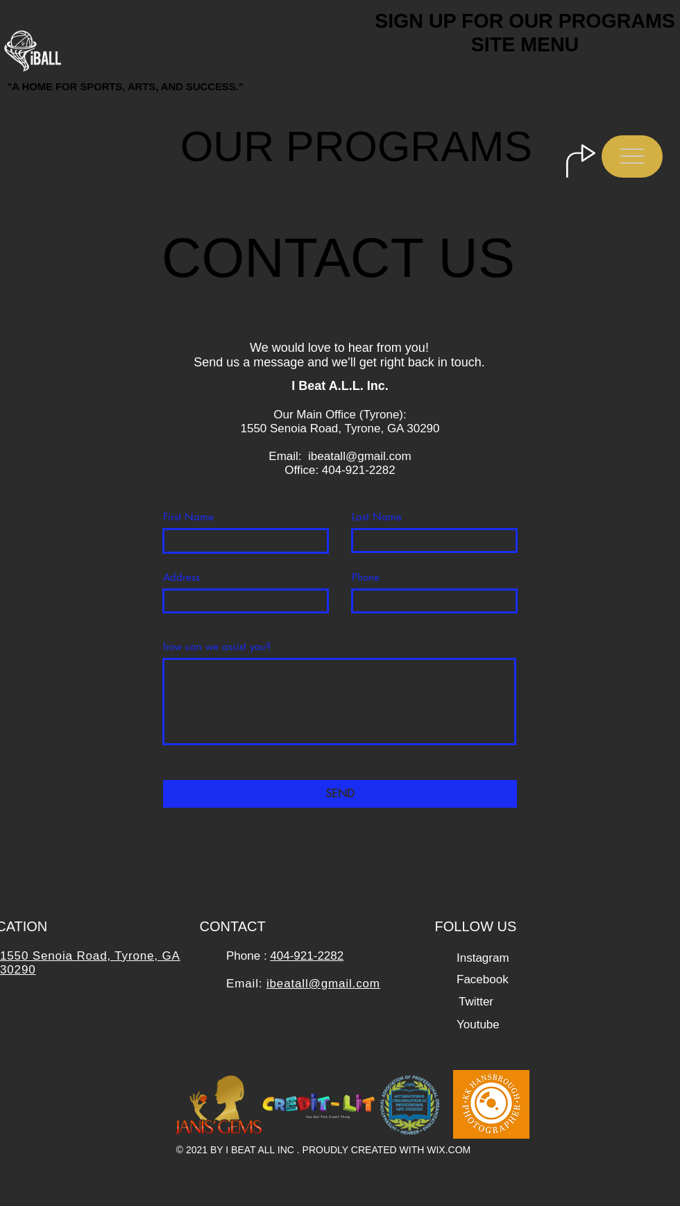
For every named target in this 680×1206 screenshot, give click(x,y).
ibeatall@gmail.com (359, 456)
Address (181, 577)
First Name (188, 516)
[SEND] (340, 794)
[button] (632, 156)
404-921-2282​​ (306, 955)
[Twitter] (476, 1001)
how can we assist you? (217, 646)
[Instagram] (483, 958)
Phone (366, 577)
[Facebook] (483, 979)
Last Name (377, 516)
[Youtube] (478, 1024)
